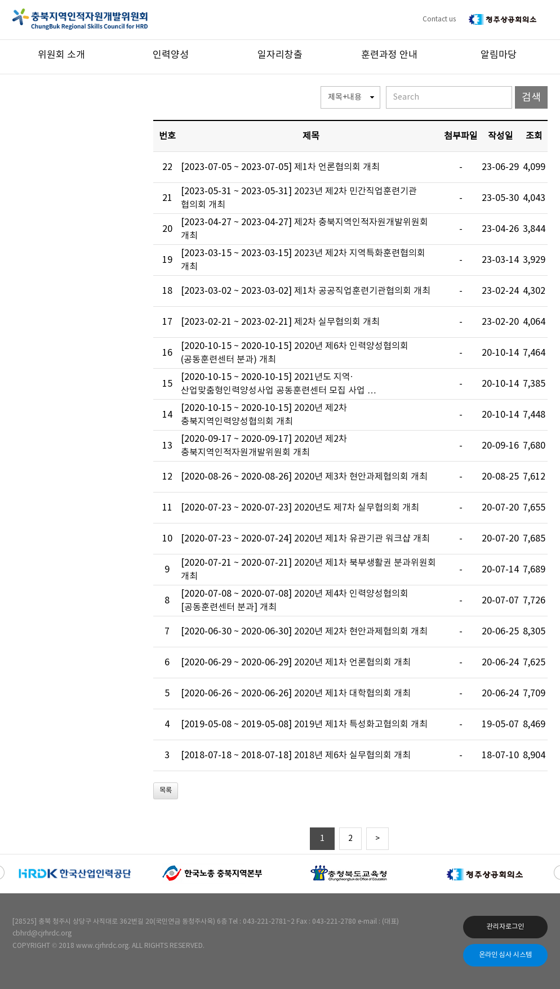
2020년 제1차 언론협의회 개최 (352, 662)
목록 (165, 790)
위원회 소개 (61, 55)
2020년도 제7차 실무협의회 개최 (356, 508)
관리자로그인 (505, 926)
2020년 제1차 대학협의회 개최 (352, 693)
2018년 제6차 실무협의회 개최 (352, 755)
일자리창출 (280, 55)
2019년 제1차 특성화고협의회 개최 (361, 724)
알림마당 (499, 55)
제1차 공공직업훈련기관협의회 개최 (362, 291)
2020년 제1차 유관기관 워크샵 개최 (362, 539)
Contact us (439, 19)
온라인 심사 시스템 (505, 955)
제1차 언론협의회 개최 (337, 167)
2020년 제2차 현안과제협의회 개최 (361, 631)
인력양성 (171, 55)
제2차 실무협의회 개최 (337, 322)
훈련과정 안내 (389, 55)
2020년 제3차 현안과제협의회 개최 (361, 477)
